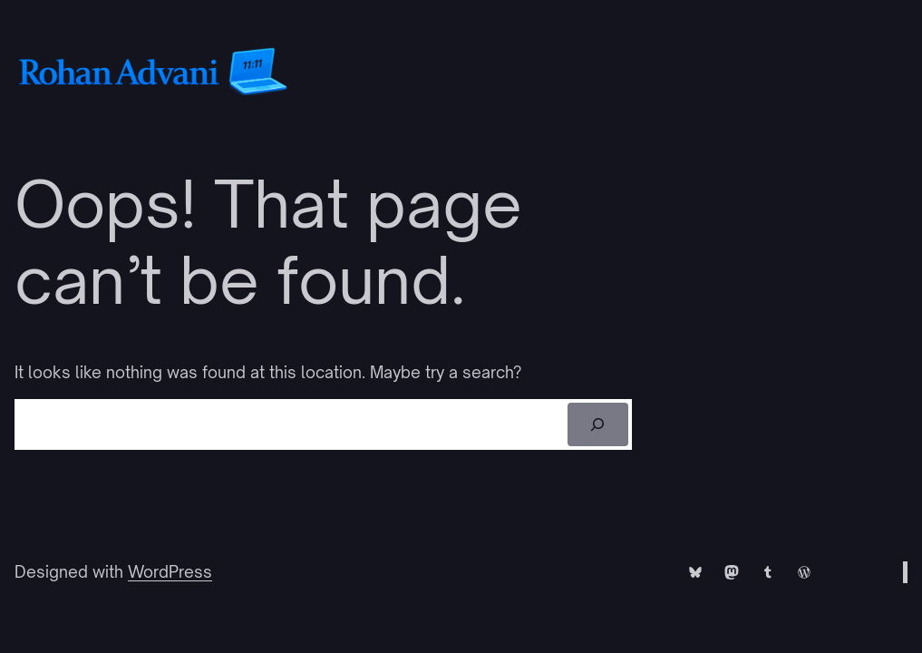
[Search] (598, 424)
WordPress (170, 571)
